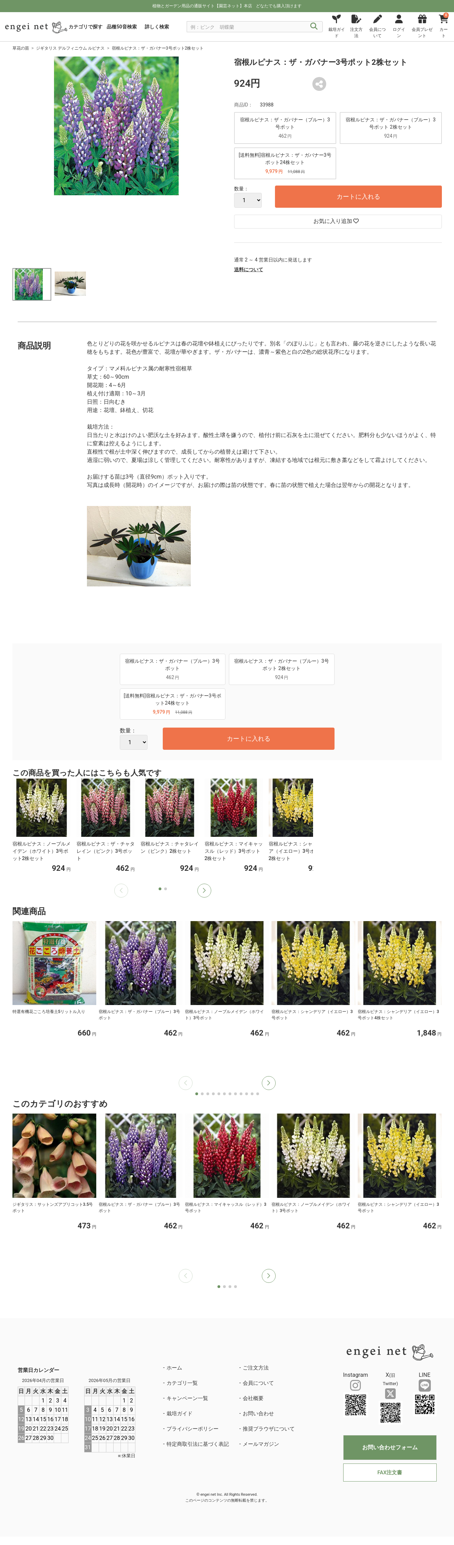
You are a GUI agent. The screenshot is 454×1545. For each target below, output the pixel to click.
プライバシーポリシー (193, 1429)
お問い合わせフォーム (390, 1447)
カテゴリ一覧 (182, 1383)
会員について (258, 1383)
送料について (248, 269)
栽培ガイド (180, 1413)
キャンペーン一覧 (187, 1398)
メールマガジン (261, 1444)
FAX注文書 (389, 1472)
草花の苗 (20, 48)
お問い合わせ (258, 1413)
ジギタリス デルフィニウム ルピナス (70, 48)
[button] (204, 891)
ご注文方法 (256, 1368)
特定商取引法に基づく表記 (198, 1444)
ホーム (174, 1368)
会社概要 (253, 1398)
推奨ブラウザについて (269, 1429)
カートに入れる (358, 196)
